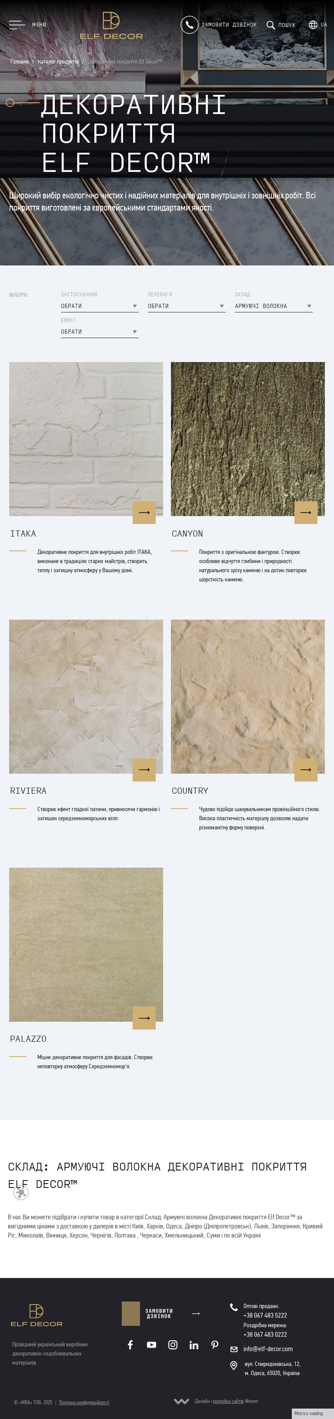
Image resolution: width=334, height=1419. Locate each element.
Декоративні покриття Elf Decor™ (125, 61)
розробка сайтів (228, 1401)
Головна (19, 61)
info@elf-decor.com (268, 1349)
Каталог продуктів (58, 61)
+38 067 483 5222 (265, 1315)
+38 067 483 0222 (265, 1334)
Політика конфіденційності (84, 1402)
